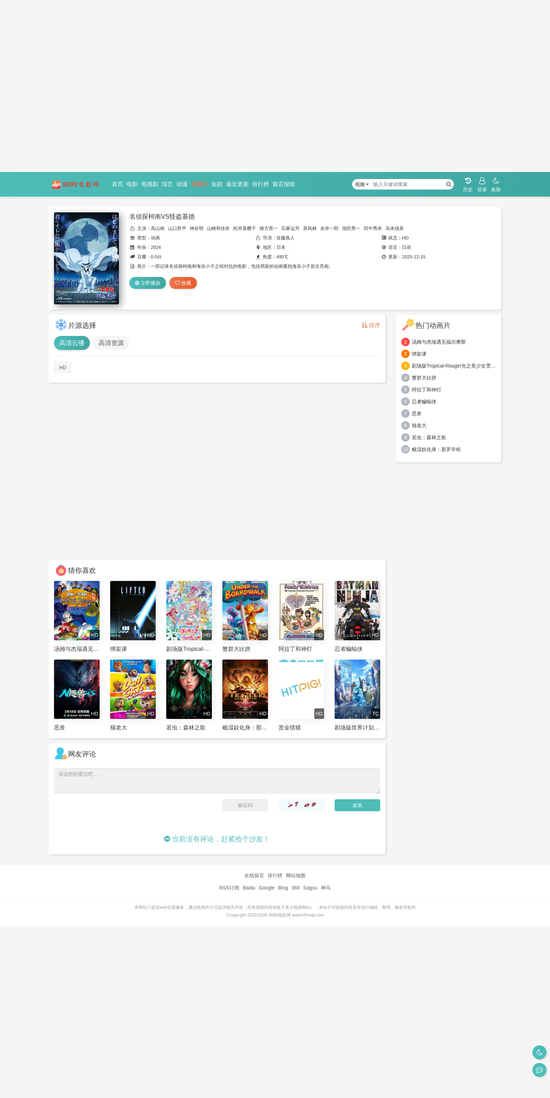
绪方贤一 (269, 228)
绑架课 (419, 354)
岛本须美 (394, 228)
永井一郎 (329, 228)
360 (295, 888)
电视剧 (149, 184)
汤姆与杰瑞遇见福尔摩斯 (439, 342)
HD (62, 367)
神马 (326, 888)
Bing (283, 888)
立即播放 (147, 283)
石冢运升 (290, 228)
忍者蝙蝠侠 (424, 401)
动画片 (199, 184)
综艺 (167, 184)
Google (267, 888)
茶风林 (310, 228)
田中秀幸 (373, 228)
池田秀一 (351, 228)
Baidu (249, 888)
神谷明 (196, 228)
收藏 (183, 283)
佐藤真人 (285, 237)
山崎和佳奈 (218, 228)
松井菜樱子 (244, 228)
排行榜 (260, 184)
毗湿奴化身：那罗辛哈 (436, 449)
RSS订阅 (229, 888)
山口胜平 (177, 228)
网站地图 (296, 875)
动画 (155, 237)
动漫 (182, 184)
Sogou (310, 888)
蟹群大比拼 (424, 378)
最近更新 (237, 184)
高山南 (158, 228)
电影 (132, 184)
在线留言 (254, 875)
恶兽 (417, 413)
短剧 (217, 184)
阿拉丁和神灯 (426, 389)
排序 (371, 325)
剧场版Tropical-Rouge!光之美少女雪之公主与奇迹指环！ (454, 366)
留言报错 (284, 184)
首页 (117, 184)
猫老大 (419, 425)
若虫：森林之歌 (429, 437)
